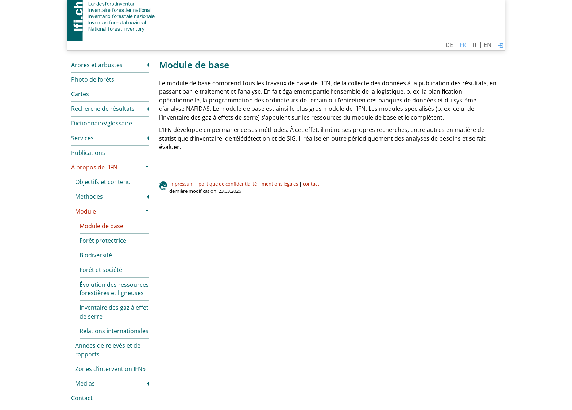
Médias (85, 383)
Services (82, 138)
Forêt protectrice (103, 241)
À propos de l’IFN (94, 167)
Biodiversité (96, 255)
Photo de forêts (92, 79)
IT (474, 45)
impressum (181, 183)
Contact (82, 398)
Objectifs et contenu (103, 182)
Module (85, 211)
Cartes (80, 94)
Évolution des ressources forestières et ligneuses (114, 289)
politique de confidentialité (227, 183)
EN (487, 45)
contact (311, 183)
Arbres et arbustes (97, 65)
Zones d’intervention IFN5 (110, 369)
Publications (88, 153)
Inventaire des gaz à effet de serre (114, 312)
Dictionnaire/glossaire (101, 123)
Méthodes (89, 196)
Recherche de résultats (103, 109)
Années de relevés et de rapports (107, 349)
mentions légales (280, 183)
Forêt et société (101, 270)
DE (449, 45)
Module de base (101, 226)
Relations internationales (114, 331)
